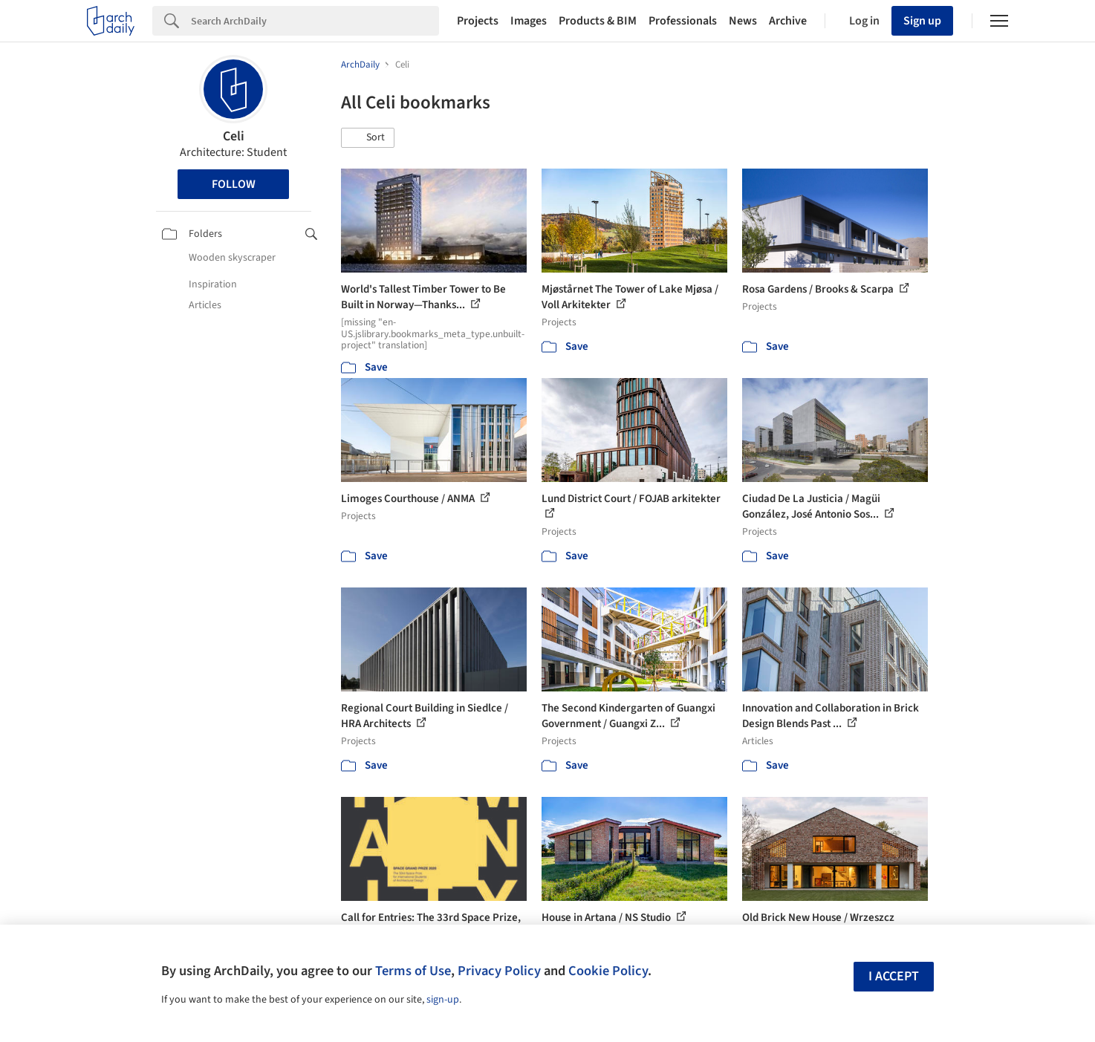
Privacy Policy (499, 970)
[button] (367, 138)
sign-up (442, 999)
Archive (788, 21)
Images (528, 21)
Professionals (683, 21)
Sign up (922, 21)
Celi (233, 136)
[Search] (315, 21)
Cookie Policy (608, 970)
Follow (234, 184)
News (743, 21)
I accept (893, 976)
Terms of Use (413, 970)
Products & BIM (598, 21)
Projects (477, 21)
